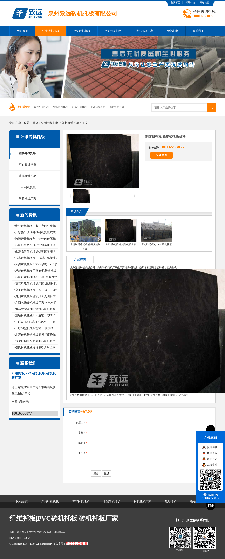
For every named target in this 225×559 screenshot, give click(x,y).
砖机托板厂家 (144, 30)
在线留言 (175, 2)
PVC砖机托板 (81, 30)
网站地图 (205, 2)
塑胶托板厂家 (117, 106)
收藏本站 (190, 2)
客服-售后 (212, 464)
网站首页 (22, 30)
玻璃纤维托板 (79, 106)
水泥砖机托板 (113, 30)
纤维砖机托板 (50, 30)
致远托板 (173, 30)
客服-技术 (212, 458)
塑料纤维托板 (41, 106)
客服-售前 (212, 447)
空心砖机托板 (60, 106)
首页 (35, 122)
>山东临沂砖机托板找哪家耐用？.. (35, 251)
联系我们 (198, 30)
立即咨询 (161, 155)
